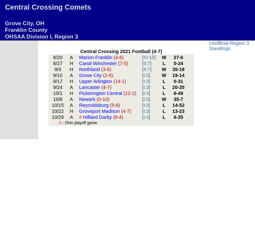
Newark (94, 99)
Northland (95, 69)
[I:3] (146, 75)
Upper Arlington (102, 81)
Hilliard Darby (101, 117)
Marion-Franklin (101, 57)
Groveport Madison (105, 111)
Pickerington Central (107, 93)
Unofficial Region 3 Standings (229, 45)
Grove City (96, 75)
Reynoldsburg (99, 105)
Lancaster (95, 87)
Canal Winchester (103, 63)
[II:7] (146, 63)
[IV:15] (149, 57)
